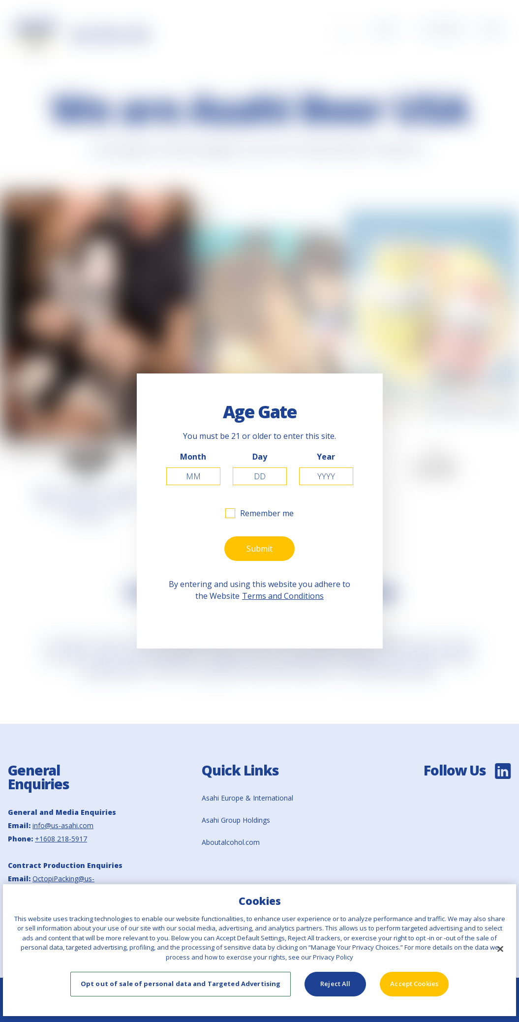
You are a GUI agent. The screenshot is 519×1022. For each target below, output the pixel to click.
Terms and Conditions (283, 595)
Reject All (335, 983)
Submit (259, 548)
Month (193, 456)
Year (326, 456)
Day (259, 456)
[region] (259, 950)
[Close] (500, 949)
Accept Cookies (414, 983)
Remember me (267, 513)
